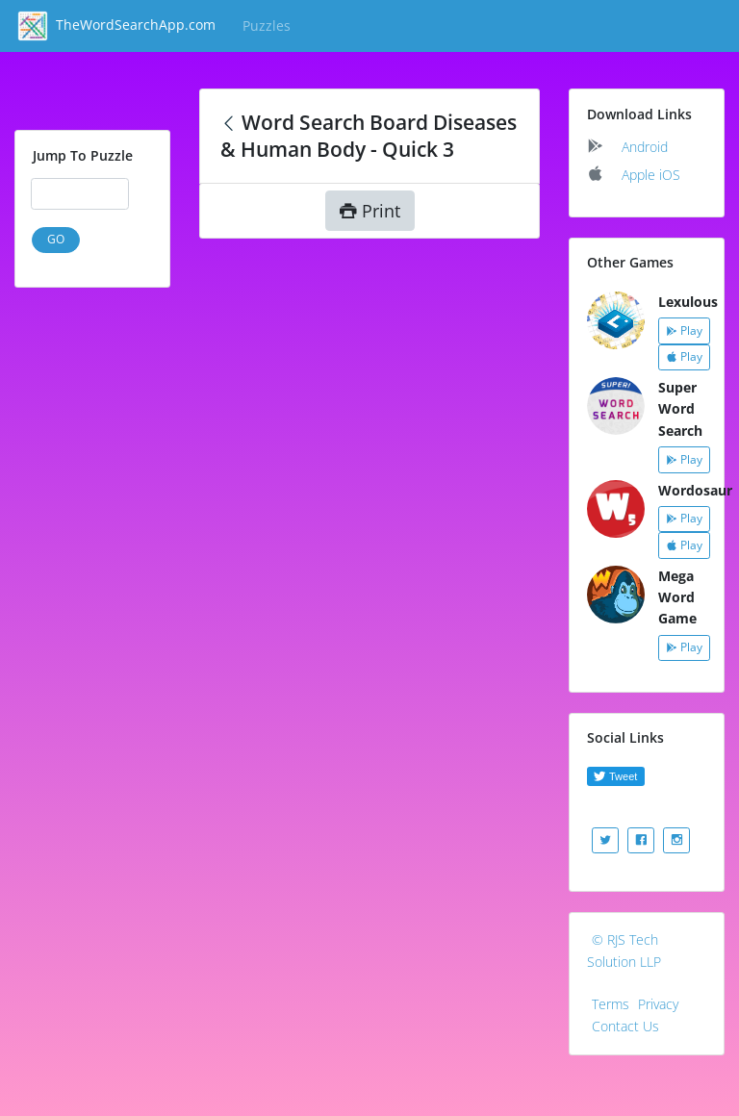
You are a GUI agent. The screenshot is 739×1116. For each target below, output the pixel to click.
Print (370, 210)
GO (55, 239)
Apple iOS (651, 174)
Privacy (658, 1004)
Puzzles (269, 25)
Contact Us (625, 1026)
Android (645, 147)
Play (684, 330)
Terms (610, 1004)
